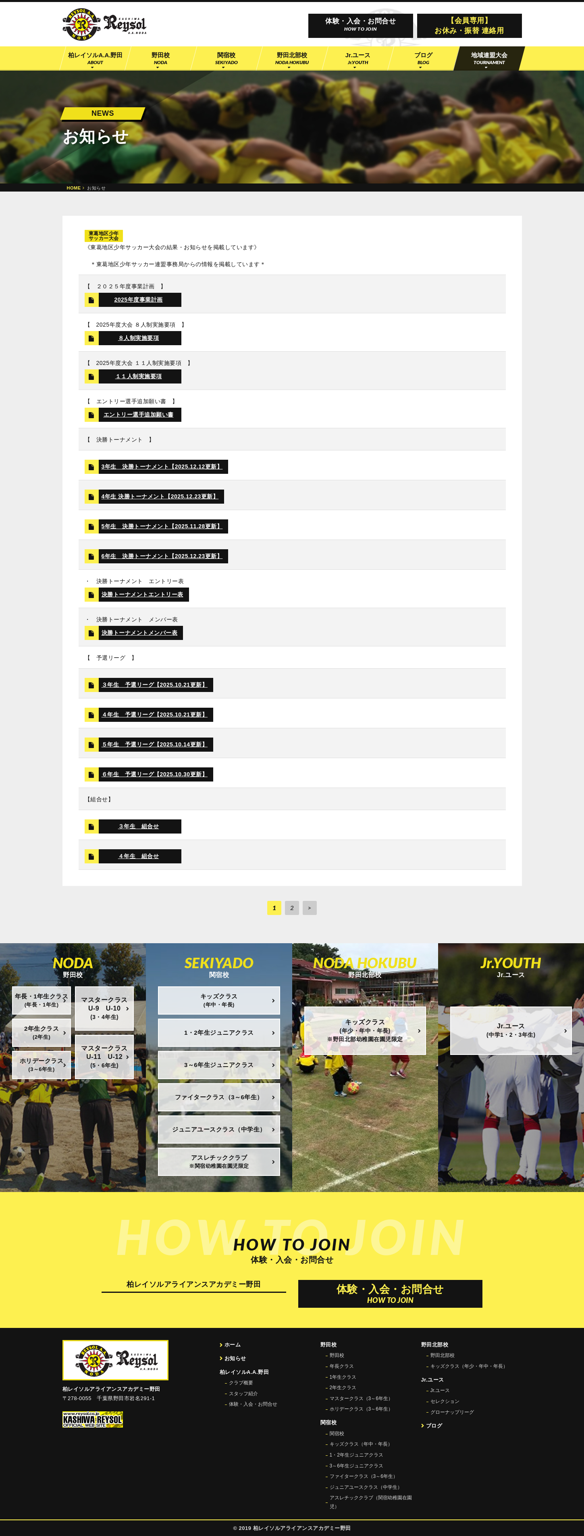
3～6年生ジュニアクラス (356, 1466)
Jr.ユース (440, 1390)
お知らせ (235, 1358)
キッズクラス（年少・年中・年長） (469, 1366)
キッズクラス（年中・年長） (361, 1444)
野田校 (337, 1355)
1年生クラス (343, 1377)
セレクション (444, 1401)
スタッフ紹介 (243, 1393)
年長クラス (342, 1366)
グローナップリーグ (452, 1412)
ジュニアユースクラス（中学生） (366, 1487)
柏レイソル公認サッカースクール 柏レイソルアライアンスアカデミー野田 (104, 24)
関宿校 (337, 1433)
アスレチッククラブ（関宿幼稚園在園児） (371, 1502)
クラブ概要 (241, 1383)
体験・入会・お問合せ (253, 1404)
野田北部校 (442, 1355)
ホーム (232, 1344)
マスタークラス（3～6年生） (361, 1398)
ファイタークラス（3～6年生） (364, 1476)
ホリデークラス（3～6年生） (361, 1409)
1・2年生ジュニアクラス (356, 1455)
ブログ (434, 1425)
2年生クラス (343, 1387)
